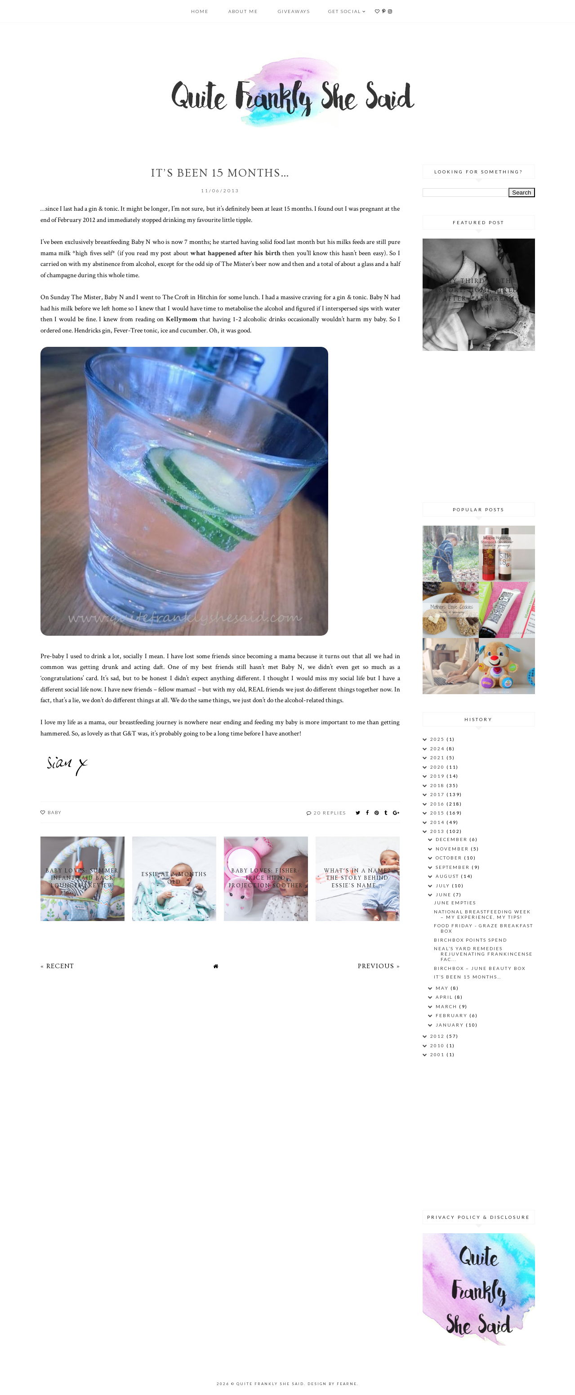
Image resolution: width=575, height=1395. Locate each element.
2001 (438, 1054)
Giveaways (294, 11)
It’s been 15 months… (467, 976)
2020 (438, 767)
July (444, 885)
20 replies (330, 812)
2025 (438, 739)
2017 (438, 794)
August (448, 876)
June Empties (455, 902)
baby (55, 812)
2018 (438, 785)
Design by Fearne (332, 1384)
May (443, 988)
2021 (438, 757)
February (452, 1015)
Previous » (379, 966)
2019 (438, 776)
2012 (438, 1036)
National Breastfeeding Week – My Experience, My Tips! (482, 914)
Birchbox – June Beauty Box (480, 968)
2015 (438, 812)
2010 (438, 1045)
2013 (438, 831)
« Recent (57, 966)
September (454, 867)
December (452, 839)
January (451, 1024)
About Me (243, 11)
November (453, 848)
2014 (438, 822)
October (450, 857)
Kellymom (181, 318)
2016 (438, 803)
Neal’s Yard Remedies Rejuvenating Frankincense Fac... (483, 954)
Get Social (344, 11)
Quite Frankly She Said (270, 1384)
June (444, 894)
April (445, 997)
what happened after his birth (235, 252)
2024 (438, 748)
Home (200, 11)
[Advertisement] (479, 425)
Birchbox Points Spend (470, 940)
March (447, 1006)
